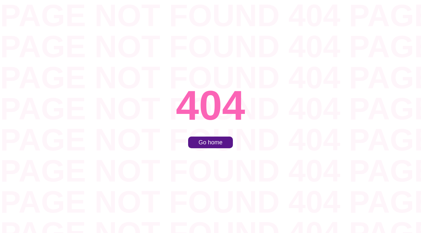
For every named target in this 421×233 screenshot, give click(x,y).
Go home (210, 142)
